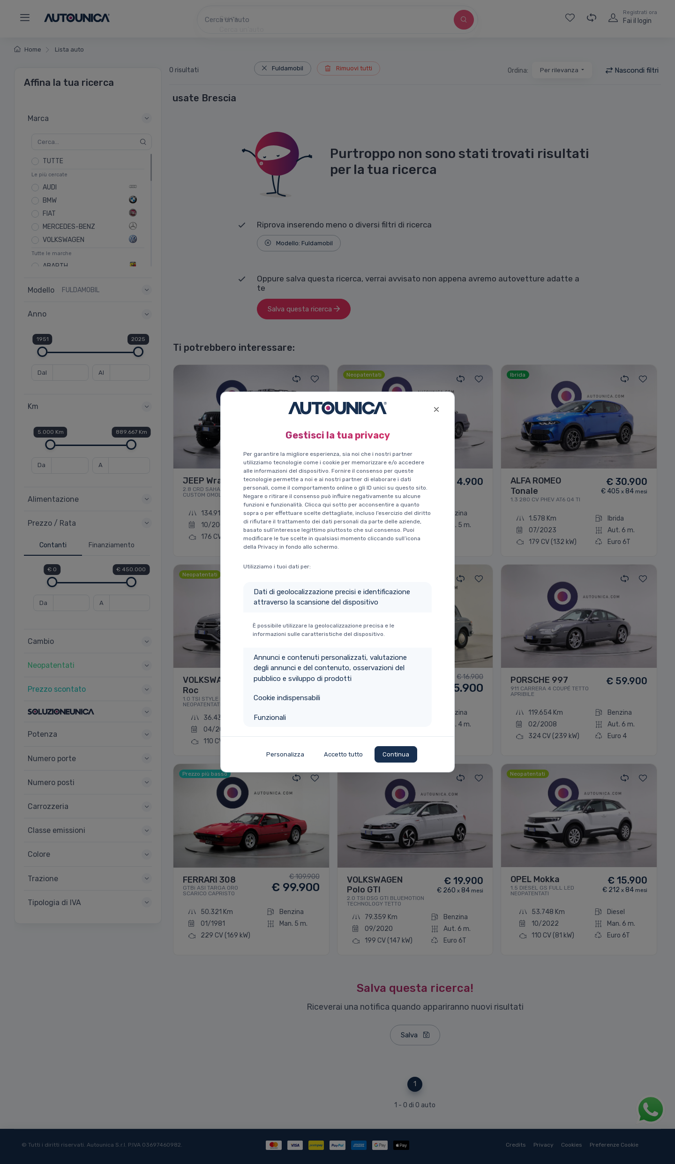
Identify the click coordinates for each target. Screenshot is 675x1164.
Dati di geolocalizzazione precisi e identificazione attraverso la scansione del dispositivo (332, 597)
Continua (395, 754)
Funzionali (270, 717)
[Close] (436, 408)
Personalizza (285, 754)
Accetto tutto (343, 754)
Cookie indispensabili (287, 698)
